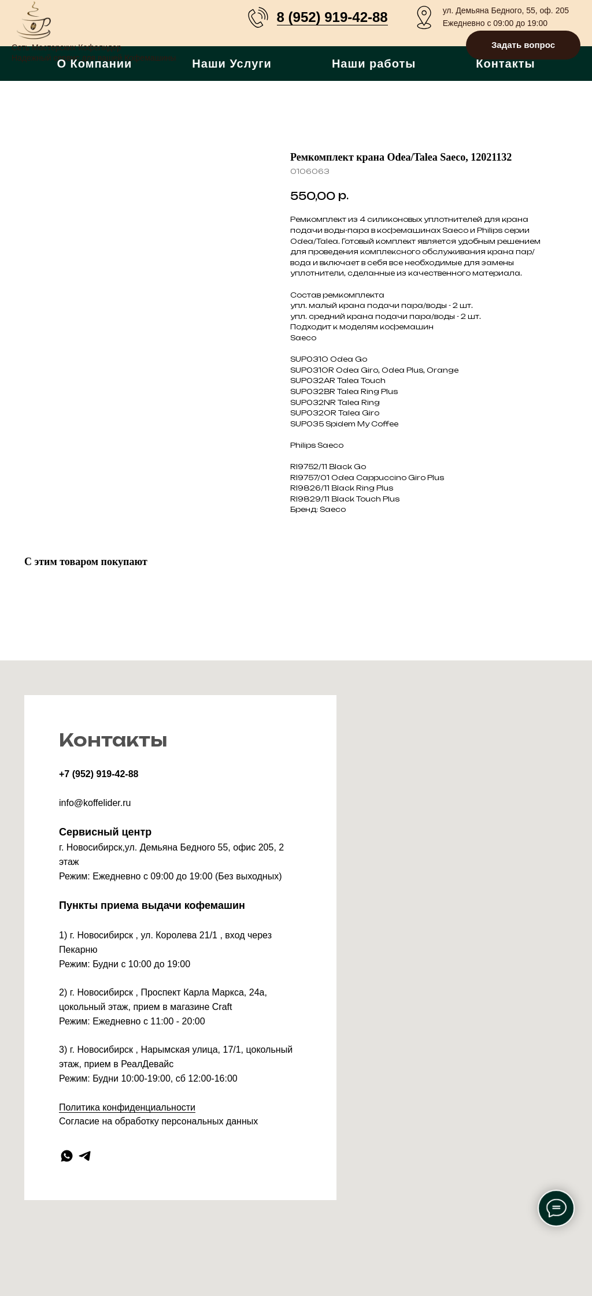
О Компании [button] (94, 63)
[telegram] (84, 1156)
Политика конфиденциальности (127, 1107)
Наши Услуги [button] (232, 63)
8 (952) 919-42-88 (332, 17)
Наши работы (374, 63)
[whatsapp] (67, 1156)
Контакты (505, 63)
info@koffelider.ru (95, 803)
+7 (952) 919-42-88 (98, 774)
